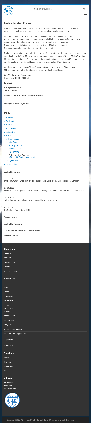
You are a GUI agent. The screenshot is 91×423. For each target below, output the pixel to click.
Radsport (10, 121)
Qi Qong (14, 142)
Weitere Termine (11, 235)
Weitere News (10, 217)
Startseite (7, 253)
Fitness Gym (15, 149)
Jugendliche (13, 160)
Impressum (8, 362)
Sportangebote (9, 262)
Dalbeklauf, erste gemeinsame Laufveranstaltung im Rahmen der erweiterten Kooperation (43, 190)
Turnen (9, 136)
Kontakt (7, 357)
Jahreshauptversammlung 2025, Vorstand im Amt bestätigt (29, 200)
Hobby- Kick (11, 164)
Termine (7, 267)
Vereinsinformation (11, 271)
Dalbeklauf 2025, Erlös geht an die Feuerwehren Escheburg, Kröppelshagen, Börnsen (41, 181)
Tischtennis (11, 128)
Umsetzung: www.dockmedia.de (62, 420)
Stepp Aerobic (16, 145)
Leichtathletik (12, 132)
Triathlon (9, 117)
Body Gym (14, 152)
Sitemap (7, 371)
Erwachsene (13, 139)
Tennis (8, 125)
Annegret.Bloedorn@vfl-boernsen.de (27, 95)
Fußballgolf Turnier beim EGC (17, 210)
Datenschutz (9, 366)
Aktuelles (7, 258)
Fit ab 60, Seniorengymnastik (23, 157)
